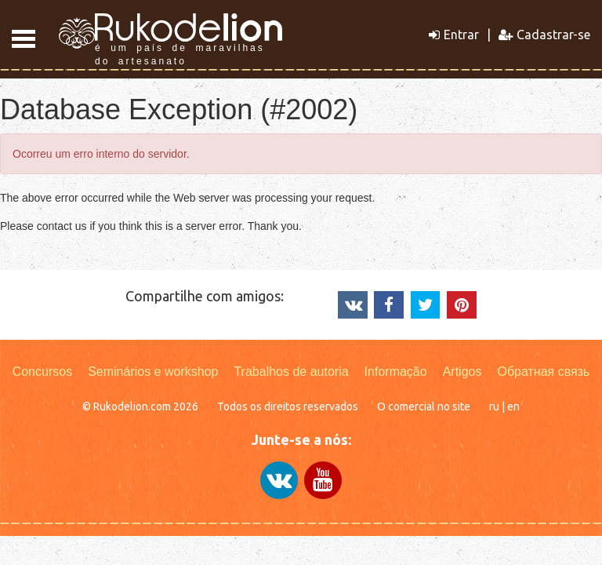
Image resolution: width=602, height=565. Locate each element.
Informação (395, 371)
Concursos (42, 371)
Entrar (454, 34)
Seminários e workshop (153, 371)
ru (494, 406)
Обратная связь (543, 371)
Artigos (462, 371)
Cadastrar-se (544, 34)
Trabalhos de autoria (291, 371)
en (513, 406)
